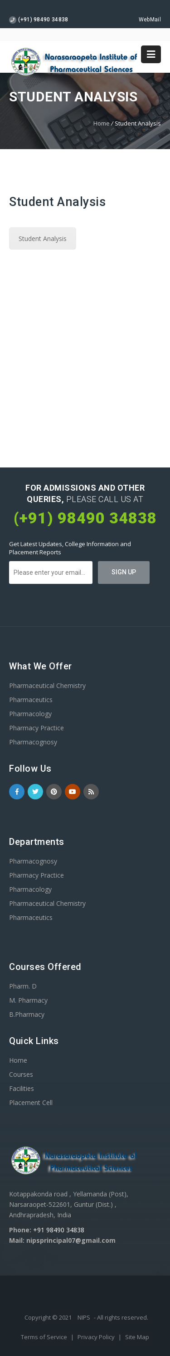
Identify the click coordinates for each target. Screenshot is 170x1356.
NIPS (84, 1317)
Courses (21, 1074)
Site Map (137, 1337)
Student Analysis (43, 238)
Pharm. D (23, 986)
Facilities (21, 1088)
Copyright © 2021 (48, 1317)
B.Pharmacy (26, 1014)
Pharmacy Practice (36, 727)
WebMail (150, 19)
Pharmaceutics (31, 699)
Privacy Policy (97, 1337)
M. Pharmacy (28, 1000)
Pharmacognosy (33, 742)
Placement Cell (31, 1102)
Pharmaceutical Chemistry (47, 685)
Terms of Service (44, 1337)
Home (101, 123)
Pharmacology (30, 713)
